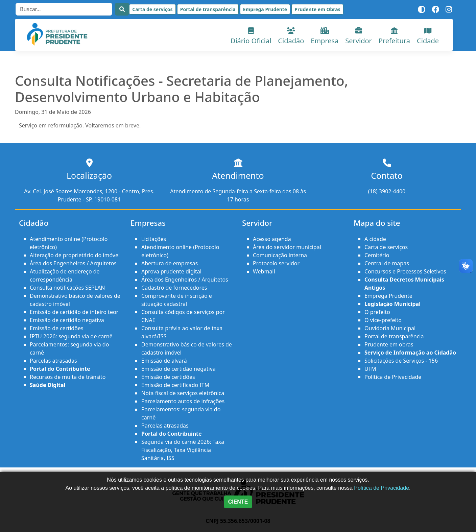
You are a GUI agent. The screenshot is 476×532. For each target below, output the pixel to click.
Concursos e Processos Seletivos (405, 271)
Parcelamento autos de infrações (182, 401)
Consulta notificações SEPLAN (67, 287)
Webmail (264, 271)
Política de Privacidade (392, 377)
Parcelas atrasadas (53, 360)
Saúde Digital (47, 385)
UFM (370, 368)
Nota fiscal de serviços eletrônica (182, 393)
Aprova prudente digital (171, 271)
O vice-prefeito (383, 320)
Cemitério (376, 255)
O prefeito (377, 312)
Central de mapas (386, 263)
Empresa (324, 36)
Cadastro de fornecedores (174, 287)
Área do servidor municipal (287, 247)
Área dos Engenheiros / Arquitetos (73, 263)
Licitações (153, 239)
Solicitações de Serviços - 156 (401, 360)
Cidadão (291, 36)
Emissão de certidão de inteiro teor (74, 312)
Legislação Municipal (392, 304)
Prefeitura (394, 36)
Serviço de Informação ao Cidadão (410, 352)
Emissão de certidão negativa (67, 320)
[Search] (64, 9)
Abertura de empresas (169, 263)
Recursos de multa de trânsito (67, 377)
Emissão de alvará (164, 360)
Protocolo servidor (276, 263)
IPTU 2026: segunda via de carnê (71, 336)
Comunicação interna (280, 255)
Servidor (358, 36)
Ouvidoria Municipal (389, 328)
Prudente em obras (388, 344)
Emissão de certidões (57, 328)
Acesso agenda (272, 239)
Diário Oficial (251, 36)
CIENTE (238, 502)
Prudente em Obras (317, 9)
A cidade (375, 239)
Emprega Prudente (265, 9)
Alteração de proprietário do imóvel (75, 255)
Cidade (428, 36)
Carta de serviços (152, 9)
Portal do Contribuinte (60, 368)
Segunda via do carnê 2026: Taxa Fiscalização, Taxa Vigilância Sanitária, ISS (182, 450)
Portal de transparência (208, 9)
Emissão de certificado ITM (175, 385)
